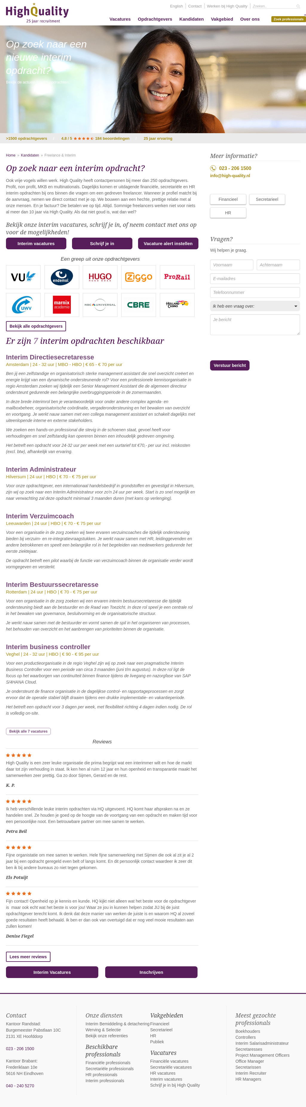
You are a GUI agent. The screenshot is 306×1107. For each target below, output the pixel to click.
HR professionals (101, 1074)
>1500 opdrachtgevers (26, 138)
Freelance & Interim (60, 155)
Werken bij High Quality (227, 6)
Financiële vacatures (169, 1061)
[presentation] (242, 348)
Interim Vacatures (52, 972)
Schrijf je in (102, 243)
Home (11, 155)
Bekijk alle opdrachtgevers (36, 326)
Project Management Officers (262, 1055)
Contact (195, 6)
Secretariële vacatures (171, 1067)
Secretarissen (248, 1067)
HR (228, 212)
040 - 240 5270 (20, 1085)
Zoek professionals (290, 18)
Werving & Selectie (103, 1029)
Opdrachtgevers (155, 19)
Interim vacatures (36, 243)
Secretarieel (267, 199)
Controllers (245, 1037)
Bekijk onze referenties (106, 1035)
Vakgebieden (166, 1015)
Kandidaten (191, 19)
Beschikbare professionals (102, 1050)
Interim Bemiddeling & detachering (117, 1023)
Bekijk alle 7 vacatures (28, 731)
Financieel (228, 199)
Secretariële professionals (109, 1068)
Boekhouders (247, 1031)
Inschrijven (151, 972)
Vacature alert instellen (168, 243)
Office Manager (249, 1061)
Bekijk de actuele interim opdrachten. (38, 82)
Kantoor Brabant (21, 1061)
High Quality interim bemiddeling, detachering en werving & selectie (37, 12)
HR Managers (248, 1079)
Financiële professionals (107, 1062)
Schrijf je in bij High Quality (175, 1085)
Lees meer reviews (28, 956)
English (176, 6)
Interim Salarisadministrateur (262, 1043)
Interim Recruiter (250, 1073)
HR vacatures (162, 1073)
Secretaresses (248, 1049)
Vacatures (120, 19)
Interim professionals (104, 1080)
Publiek (157, 1041)
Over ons (250, 19)
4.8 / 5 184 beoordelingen (95, 138)
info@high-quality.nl (230, 175)
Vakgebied (222, 19)
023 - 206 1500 (230, 168)
